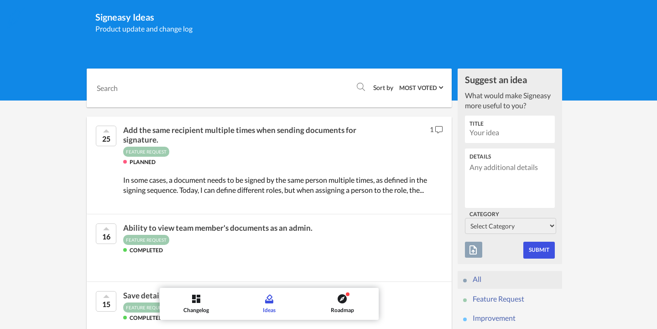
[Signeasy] (16, 17)
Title (476, 123)
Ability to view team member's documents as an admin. (218, 228)
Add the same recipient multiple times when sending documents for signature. (239, 135)
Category (484, 214)
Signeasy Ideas (124, 16)
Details (480, 156)
